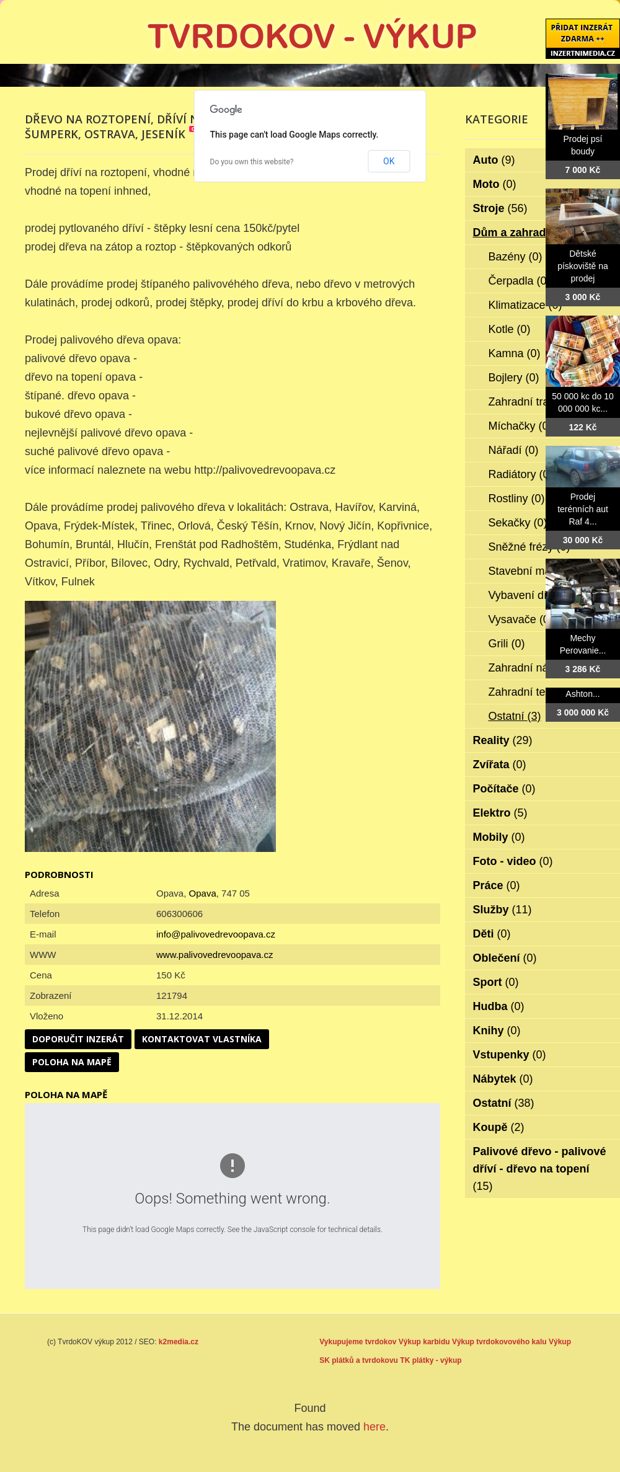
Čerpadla (520, 281)
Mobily (499, 837)
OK (388, 161)
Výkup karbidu (424, 1341)
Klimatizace (525, 305)
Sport (496, 982)
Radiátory (521, 474)
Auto (494, 160)
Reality (503, 740)
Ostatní (515, 716)
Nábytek (503, 1079)
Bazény (515, 257)
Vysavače (521, 619)
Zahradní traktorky (542, 402)
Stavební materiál (540, 571)
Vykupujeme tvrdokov (357, 1341)
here (374, 1427)
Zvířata (499, 764)
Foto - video (513, 861)
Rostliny (517, 498)
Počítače (504, 789)
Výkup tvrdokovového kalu (499, 1341)
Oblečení (505, 958)
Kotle (510, 329)
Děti (492, 934)
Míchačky (520, 426)
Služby (502, 909)
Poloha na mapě (72, 1062)
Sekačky (518, 523)
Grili (507, 643)
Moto (494, 184)
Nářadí (514, 450)
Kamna (515, 353)
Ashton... (582, 694)
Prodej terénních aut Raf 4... (582, 509)
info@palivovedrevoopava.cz (215, 934)
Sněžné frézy (529, 547)
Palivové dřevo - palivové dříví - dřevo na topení (539, 1168)
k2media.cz (178, 1341)
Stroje (500, 208)
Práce (496, 885)
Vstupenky (509, 1055)
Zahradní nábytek (540, 668)
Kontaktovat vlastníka (202, 1039)
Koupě (499, 1127)
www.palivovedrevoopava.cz (214, 954)
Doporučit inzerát (78, 1039)
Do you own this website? (252, 161)
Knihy (497, 1030)
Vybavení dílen (533, 595)
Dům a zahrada (521, 232)
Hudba (499, 1006)
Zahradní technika (542, 692)
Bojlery (514, 377)
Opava (202, 893)
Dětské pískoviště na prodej (582, 266)
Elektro (500, 813)
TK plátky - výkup (430, 1360)
